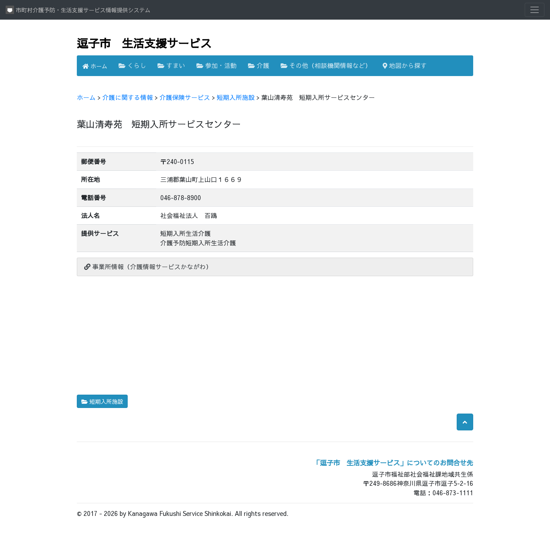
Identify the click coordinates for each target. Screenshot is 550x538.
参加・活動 (216, 65)
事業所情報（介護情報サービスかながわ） (148, 266)
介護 (258, 65)
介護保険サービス (185, 97)
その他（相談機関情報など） (326, 65)
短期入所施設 (236, 97)
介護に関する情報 (127, 97)
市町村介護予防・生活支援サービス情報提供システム (78, 10)
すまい (171, 65)
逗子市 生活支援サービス (144, 43)
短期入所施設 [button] (102, 401)
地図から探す (405, 65)
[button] (465, 422)
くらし (132, 65)
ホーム (94, 66)
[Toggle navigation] (534, 10)
